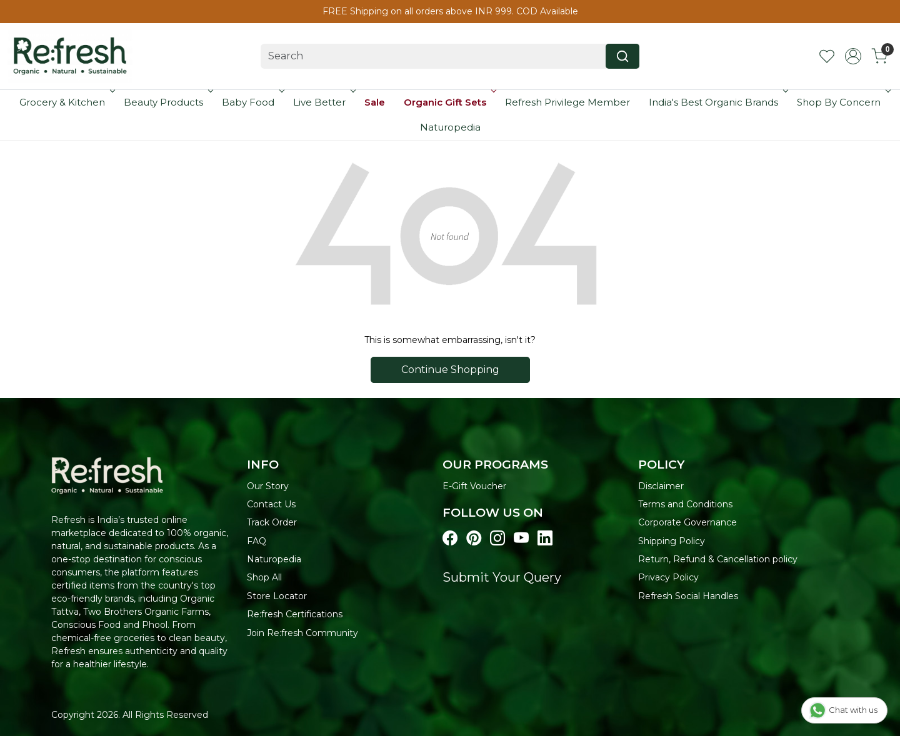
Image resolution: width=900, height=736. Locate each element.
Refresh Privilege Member (567, 102)
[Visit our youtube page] (521, 538)
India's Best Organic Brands (717, 102)
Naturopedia (450, 127)
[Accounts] (853, 56)
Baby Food (252, 102)
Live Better (323, 102)
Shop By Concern (842, 102)
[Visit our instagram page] (497, 538)
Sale (374, 102)
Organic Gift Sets (449, 102)
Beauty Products (167, 102)
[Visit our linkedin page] (545, 538)
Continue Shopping (450, 369)
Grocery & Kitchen (65, 102)
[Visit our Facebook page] (450, 538)
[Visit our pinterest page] (473, 538)
